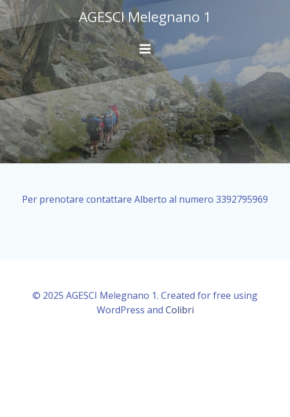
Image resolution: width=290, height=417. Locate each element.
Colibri (180, 309)
